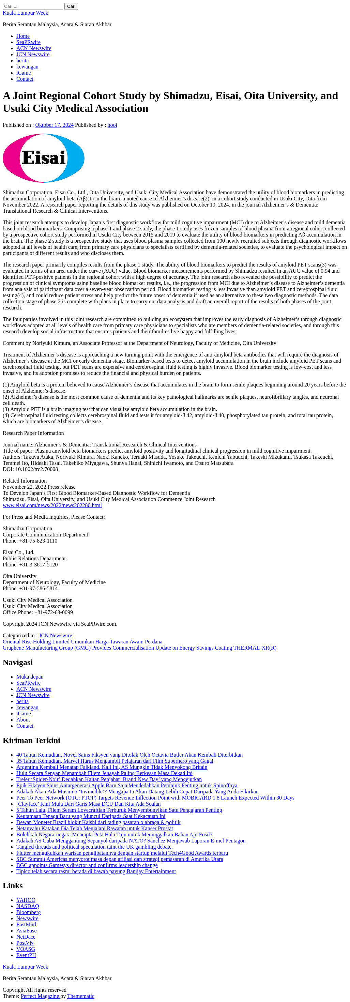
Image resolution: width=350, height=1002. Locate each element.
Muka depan (30, 677)
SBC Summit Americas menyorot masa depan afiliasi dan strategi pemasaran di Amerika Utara (119, 859)
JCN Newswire (32, 54)
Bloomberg (28, 912)
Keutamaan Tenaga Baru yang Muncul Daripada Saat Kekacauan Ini (91, 816)
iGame (23, 73)
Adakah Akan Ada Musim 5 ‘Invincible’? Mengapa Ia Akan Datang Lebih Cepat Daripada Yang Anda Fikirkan (137, 791)
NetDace (25, 937)
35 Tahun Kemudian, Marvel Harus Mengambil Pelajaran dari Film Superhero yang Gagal (114, 761)
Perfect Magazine (40, 996)
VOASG (25, 949)
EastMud (26, 924)
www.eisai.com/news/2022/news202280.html (52, 505)
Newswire (27, 918)
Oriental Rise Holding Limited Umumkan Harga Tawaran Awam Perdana (83, 641)
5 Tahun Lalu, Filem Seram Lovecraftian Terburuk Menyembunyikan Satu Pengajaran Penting (119, 810)
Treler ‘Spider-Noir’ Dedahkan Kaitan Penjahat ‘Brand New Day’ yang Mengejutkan (109, 779)
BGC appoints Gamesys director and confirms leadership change (87, 865)
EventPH (26, 955)
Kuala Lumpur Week (25, 13)
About (23, 720)
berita (22, 60)
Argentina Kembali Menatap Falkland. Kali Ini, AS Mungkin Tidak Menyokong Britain (112, 767)
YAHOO (25, 900)
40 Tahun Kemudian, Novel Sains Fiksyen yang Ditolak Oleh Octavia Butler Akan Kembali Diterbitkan (129, 755)
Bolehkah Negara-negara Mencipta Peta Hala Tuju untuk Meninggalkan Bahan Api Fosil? (114, 834)
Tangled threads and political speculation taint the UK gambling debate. (94, 847)
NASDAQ (27, 906)
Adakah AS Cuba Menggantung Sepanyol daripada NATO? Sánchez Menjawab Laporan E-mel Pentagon (131, 841)
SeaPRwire (28, 42)
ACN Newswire (33, 48)
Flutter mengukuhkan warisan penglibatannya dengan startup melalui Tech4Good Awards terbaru (122, 853)
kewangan (27, 67)
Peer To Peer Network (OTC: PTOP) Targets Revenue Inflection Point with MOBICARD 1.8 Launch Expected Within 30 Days (155, 798)
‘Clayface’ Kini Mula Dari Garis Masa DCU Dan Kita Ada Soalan (88, 804)
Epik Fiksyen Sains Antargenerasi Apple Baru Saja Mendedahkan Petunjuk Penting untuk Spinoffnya (127, 785)
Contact (24, 79)
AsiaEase (26, 930)
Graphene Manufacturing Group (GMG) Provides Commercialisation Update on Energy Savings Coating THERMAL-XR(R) (139, 648)
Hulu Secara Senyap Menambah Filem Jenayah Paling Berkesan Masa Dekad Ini (104, 773)
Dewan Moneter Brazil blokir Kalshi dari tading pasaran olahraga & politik (98, 822)
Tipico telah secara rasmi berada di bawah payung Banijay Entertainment (96, 871)
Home (23, 36)
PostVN (25, 943)
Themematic (80, 996)
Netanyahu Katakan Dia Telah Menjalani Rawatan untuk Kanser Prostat (94, 828)
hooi (112, 125)
